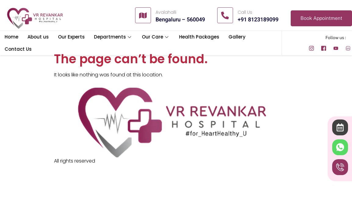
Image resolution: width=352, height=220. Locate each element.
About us (38, 37)
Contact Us (18, 49)
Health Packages (199, 37)
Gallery (237, 37)
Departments (113, 37)
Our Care (156, 37)
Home (11, 37)
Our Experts (71, 37)
